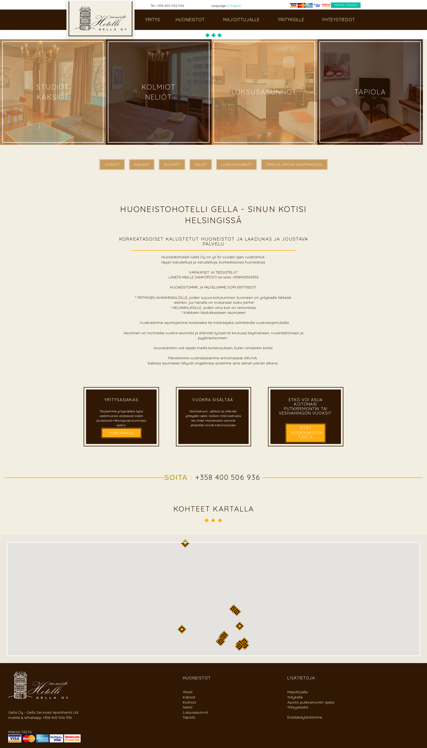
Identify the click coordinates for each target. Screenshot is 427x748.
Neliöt (188, 707)
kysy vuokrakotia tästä (307, 433)
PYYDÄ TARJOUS (121, 433)
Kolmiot (189, 702)
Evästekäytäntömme (304, 717)
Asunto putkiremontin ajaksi (310, 702)
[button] (236, 611)
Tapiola (189, 717)
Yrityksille (295, 697)
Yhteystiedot (297, 707)
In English (234, 6)
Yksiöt (188, 692)
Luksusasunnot (195, 712)
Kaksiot (189, 697)
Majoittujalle (297, 692)
